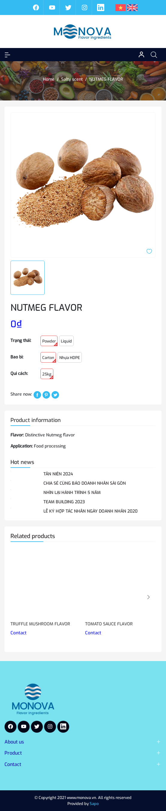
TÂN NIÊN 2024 (58, 474)
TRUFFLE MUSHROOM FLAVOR (40, 624)
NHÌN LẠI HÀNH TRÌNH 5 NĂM (72, 492)
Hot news (22, 462)
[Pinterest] (46, 394)
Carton (49, 359)
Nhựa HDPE (69, 357)
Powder (50, 342)
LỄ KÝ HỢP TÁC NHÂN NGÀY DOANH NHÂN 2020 (90, 511)
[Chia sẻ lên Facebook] (37, 394)
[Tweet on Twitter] (55, 394)
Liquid (66, 341)
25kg (47, 375)
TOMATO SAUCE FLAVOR (109, 624)
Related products (32, 536)
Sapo (94, 803)
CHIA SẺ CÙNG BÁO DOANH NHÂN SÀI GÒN (84, 483)
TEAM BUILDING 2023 (64, 502)
